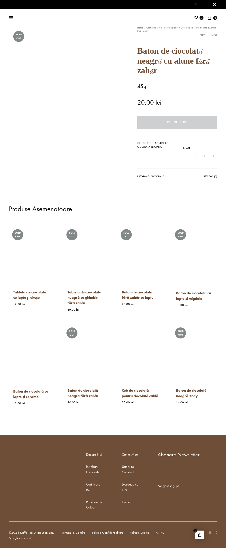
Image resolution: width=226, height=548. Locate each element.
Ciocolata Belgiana (168, 27)
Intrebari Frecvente (93, 469)
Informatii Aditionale (150, 176)
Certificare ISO (93, 487)
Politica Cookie (139, 532)
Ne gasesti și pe (168, 486)
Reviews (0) (210, 176)
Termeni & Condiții (73, 532)
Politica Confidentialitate (107, 532)
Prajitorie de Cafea (94, 504)
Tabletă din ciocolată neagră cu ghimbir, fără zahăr (84, 297)
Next (214, 35)
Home (140, 27)
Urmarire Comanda (128, 469)
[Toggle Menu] (11, 17)
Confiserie (151, 27)
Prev (202, 35)
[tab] (150, 177)
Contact (127, 502)
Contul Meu (130, 454)
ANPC (160, 532)
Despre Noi (94, 454)
